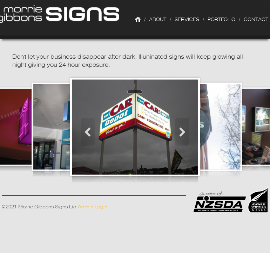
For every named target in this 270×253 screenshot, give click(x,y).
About (157, 19)
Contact (256, 19)
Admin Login (92, 206)
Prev (85, 132)
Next (184, 132)
